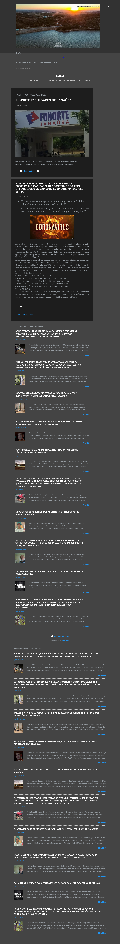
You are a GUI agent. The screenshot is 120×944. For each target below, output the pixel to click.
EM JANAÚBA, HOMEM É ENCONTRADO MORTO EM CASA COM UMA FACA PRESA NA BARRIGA (57, 883)
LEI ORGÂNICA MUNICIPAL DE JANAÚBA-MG (63, 81)
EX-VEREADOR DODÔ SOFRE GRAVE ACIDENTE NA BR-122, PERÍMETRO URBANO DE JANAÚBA (56, 829)
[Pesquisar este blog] (60, 68)
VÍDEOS (88, 81)
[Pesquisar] (107, 6)
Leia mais (85, 355)
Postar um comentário (26, 315)
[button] (87, 100)
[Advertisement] (102, 121)
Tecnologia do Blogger (60, 636)
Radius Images (66, 640)
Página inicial (35, 81)
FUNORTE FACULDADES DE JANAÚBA (43, 100)
